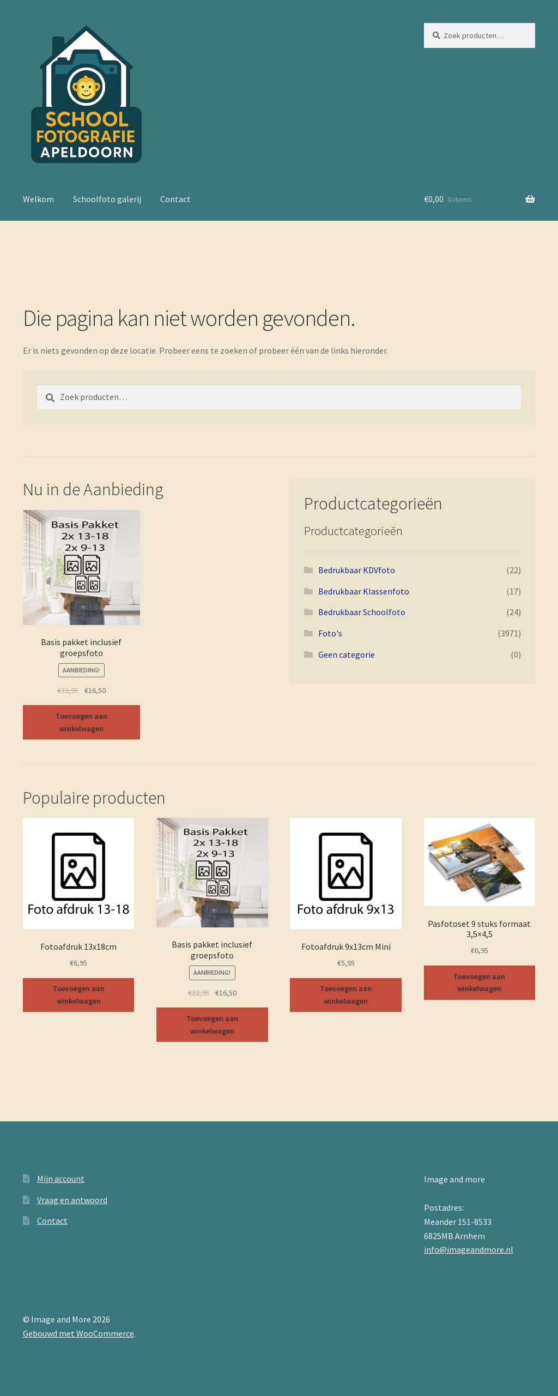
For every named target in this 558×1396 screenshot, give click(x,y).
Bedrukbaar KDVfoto (356, 570)
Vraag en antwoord (72, 1199)
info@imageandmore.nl (468, 1249)
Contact (175, 198)
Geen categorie (346, 654)
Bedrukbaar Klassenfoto (363, 591)
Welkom (38, 198)
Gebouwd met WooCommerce (78, 1333)
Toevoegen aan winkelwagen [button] (81, 722)
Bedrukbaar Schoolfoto (361, 611)
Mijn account (60, 1178)
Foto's (330, 633)
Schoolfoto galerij (107, 198)
